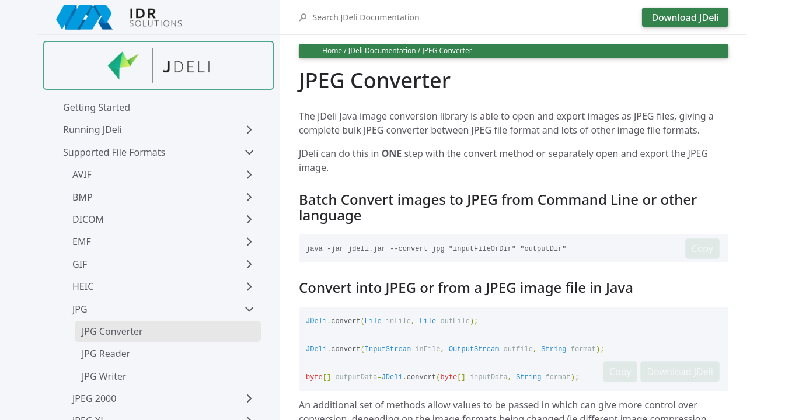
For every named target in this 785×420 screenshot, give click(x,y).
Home (332, 50)
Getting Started (96, 107)
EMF (81, 241)
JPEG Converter (447, 50)
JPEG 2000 (94, 398)
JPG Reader (106, 353)
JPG (80, 309)
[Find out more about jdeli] (158, 65)
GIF (79, 264)
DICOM (88, 219)
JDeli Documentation (382, 50)
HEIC (82, 286)
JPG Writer (104, 376)
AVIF (82, 174)
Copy (702, 248)
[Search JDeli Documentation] (474, 17)
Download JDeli (685, 17)
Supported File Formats (114, 152)
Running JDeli (92, 129)
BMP (82, 197)
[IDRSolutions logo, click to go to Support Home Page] (158, 17)
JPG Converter (112, 331)
